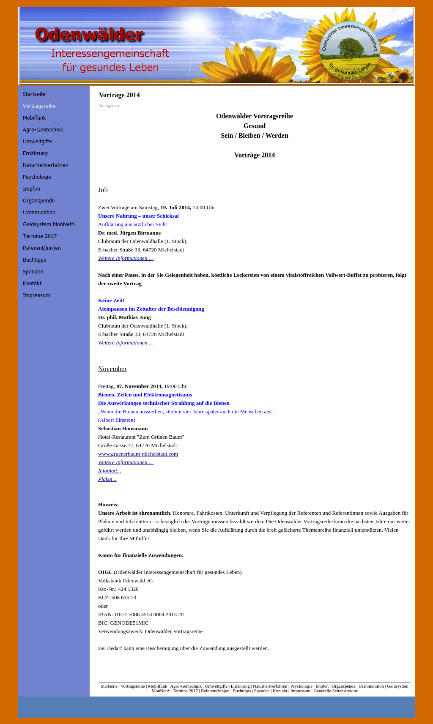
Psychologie (301, 686)
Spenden (262, 690)
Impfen (322, 686)
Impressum (300, 690)
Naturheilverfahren (270, 686)
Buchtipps (242, 690)
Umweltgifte (216, 686)
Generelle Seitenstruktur (336, 690)
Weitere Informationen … (125, 258)
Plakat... (107, 479)
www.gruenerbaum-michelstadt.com (138, 454)
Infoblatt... (109, 470)
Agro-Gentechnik (186, 686)
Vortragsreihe (133, 686)
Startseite (109, 686)
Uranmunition (371, 686)
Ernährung (240, 686)
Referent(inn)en (215, 690)
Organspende (344, 686)
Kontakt (280, 690)
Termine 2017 (185, 690)
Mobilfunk (157, 686)
